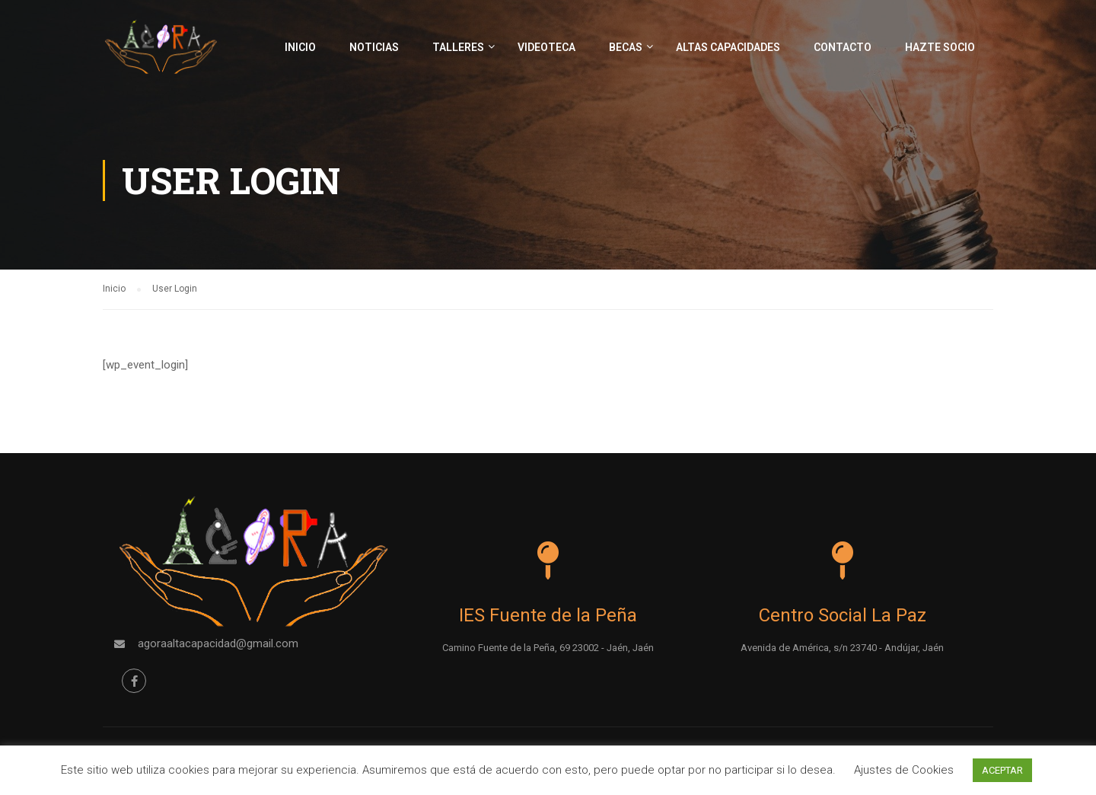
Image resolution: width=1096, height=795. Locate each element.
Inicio (300, 47)
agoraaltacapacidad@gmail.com (218, 643)
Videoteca (546, 47)
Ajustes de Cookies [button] (904, 770)
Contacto (842, 47)
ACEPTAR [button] (1002, 770)
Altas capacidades (728, 47)
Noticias (374, 47)
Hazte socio (940, 47)
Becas (625, 47)
